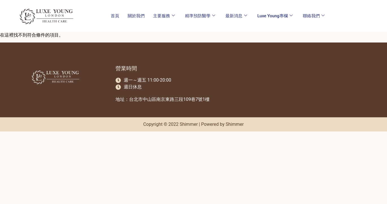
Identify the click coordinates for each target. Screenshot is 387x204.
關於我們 (136, 15)
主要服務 (164, 15)
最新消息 (236, 15)
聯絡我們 (314, 15)
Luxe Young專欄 (275, 15)
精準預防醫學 (200, 15)
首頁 (115, 15)
